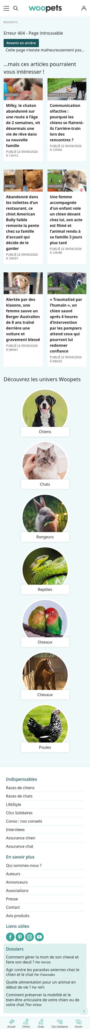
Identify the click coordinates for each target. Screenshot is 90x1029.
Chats (41, 1022)
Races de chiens (20, 787)
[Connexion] (83, 8)
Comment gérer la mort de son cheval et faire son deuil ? (42, 960)
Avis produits (17, 915)
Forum (78, 1022)
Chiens (26, 1022)
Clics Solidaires (59, 1022)
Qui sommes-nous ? (24, 865)
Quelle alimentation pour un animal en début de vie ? (41, 985)
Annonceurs (17, 882)
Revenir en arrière (21, 43)
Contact (13, 907)
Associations (17, 890)
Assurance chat (19, 846)
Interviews (15, 829)
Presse (12, 899)
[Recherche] (15, 8)
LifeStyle (13, 804)
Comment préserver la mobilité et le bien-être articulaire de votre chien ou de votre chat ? (42, 999)
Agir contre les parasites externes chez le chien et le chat (42, 972)
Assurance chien (20, 838)
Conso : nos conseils (24, 821)
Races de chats (19, 796)
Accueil (11, 1022)
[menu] (7, 8)
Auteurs (13, 873)
